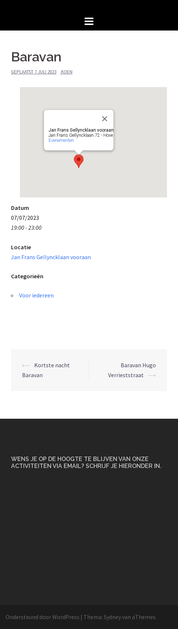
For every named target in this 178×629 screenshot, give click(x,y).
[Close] (105, 119)
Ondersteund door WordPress (42, 617)
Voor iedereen (36, 295)
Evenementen (61, 140)
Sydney (112, 617)
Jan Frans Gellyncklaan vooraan (51, 257)
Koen (66, 72)
